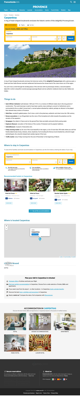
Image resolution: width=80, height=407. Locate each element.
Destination (8, 31)
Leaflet (61, 256)
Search (70, 38)
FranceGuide (11, 2)
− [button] (6, 228)
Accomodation (39, 10)
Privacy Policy (54, 404)
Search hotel (35, 234)
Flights (6, 10)
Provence (40, 6)
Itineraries (22, 10)
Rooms (64, 36)
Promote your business (29, 404)
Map (69, 10)
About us (48, 379)
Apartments (65, 331)
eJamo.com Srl (39, 402)
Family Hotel (15, 352)
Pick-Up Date (34, 36)
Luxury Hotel (40, 352)
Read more (31, 383)
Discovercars (49, 304)
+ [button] (6, 226)
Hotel (15, 331)
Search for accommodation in (12, 154)
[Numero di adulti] (59, 39)
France (66, 383)
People (59, 36)
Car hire (31, 25)
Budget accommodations (40, 331)
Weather (63, 10)
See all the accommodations (41, 211)
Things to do (13, 10)
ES (44, 391)
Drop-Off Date (9, 36)
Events (47, 10)
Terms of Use (46, 404)
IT (44, 389)
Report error (39, 404)
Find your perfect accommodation (19, 293)
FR (44, 394)
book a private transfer (57, 298)
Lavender (29, 10)
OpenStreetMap (67, 256)
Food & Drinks (55, 10)
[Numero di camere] (64, 39)
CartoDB (73, 256)
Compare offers (13, 290)
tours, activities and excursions (29, 301)
